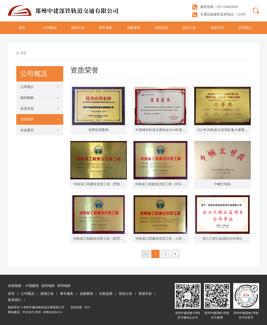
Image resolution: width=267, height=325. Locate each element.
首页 (11, 293)
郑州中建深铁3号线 (216, 313)
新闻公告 (47, 293)
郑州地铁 (64, 285)
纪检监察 (106, 293)
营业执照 (76, 307)
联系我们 (14, 300)
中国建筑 (32, 285)
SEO (87, 307)
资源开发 (145, 293)
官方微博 (217, 317)
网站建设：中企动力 (21, 312)
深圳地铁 (48, 285)
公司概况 (27, 293)
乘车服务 (66, 293)
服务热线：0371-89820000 (215, 7)
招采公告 (125, 293)
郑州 (38, 312)
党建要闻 (86, 293)
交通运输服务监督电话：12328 (218, 14)
